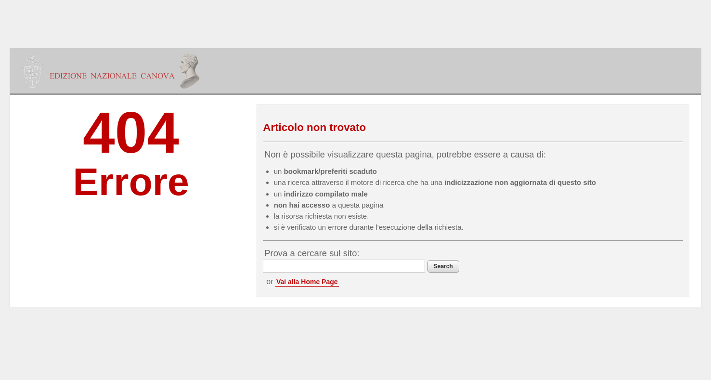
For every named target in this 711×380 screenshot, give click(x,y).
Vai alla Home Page (307, 282)
